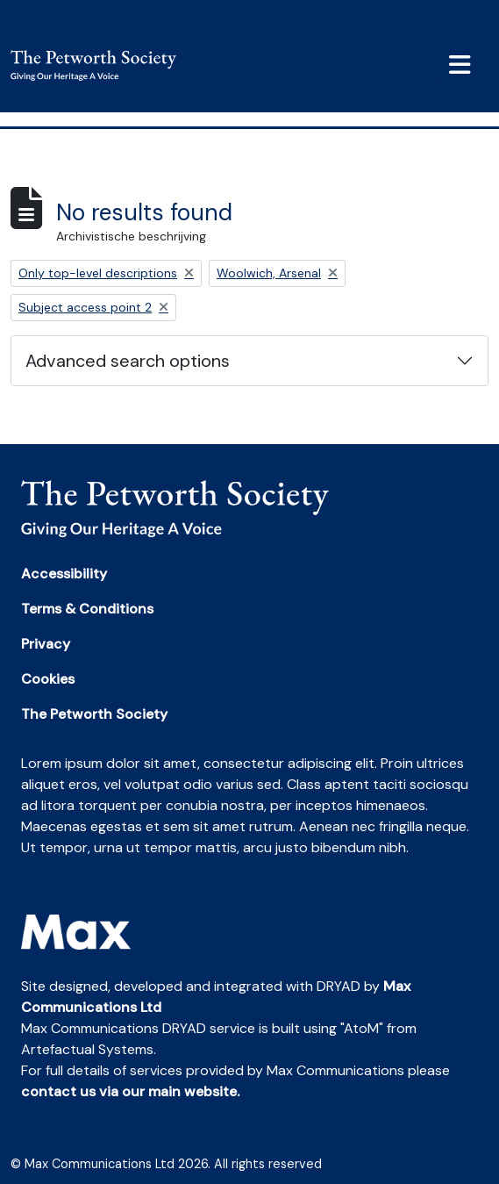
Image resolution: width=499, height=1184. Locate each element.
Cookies (48, 679)
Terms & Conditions (87, 608)
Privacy (45, 644)
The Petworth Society (94, 714)
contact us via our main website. (130, 1091)
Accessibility (64, 573)
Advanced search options (127, 360)
